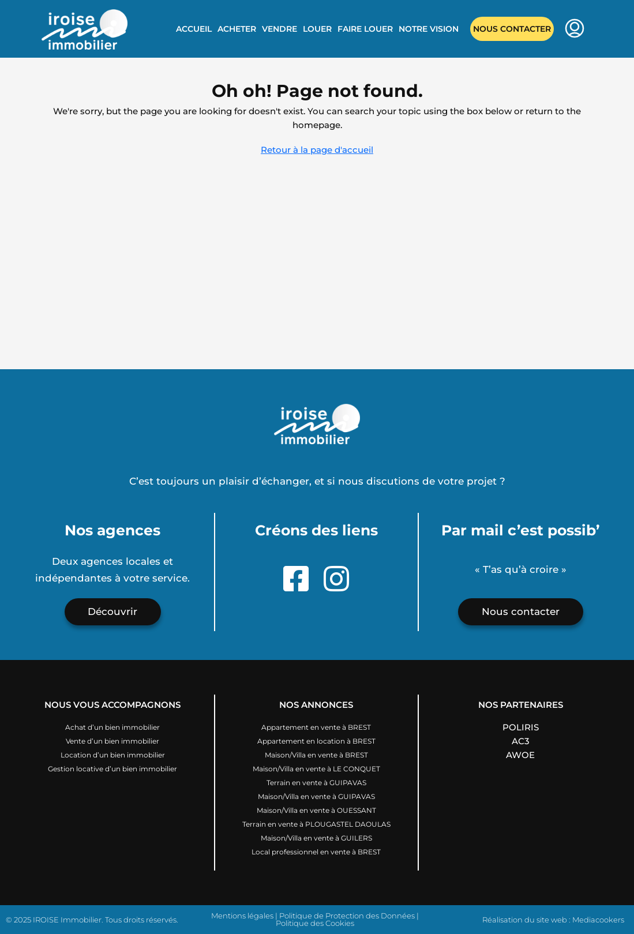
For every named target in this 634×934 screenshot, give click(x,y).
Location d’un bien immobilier (113, 755)
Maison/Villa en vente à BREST (316, 755)
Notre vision (429, 29)
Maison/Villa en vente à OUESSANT (316, 810)
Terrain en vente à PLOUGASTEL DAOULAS (316, 824)
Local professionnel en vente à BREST (316, 851)
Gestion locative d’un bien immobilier (112, 768)
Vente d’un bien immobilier (112, 741)
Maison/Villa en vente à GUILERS (316, 838)
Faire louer (365, 29)
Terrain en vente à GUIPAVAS (316, 782)
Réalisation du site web (524, 919)
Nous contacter (512, 29)
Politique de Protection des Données (347, 915)
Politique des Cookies (315, 923)
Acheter (236, 29)
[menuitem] (574, 29)
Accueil (194, 29)
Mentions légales (242, 915)
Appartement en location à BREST (316, 741)
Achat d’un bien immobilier (112, 727)
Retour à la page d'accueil (317, 149)
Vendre (279, 29)
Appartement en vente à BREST (316, 727)
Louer (317, 29)
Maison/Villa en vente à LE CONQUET (316, 768)
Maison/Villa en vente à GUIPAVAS (316, 796)
